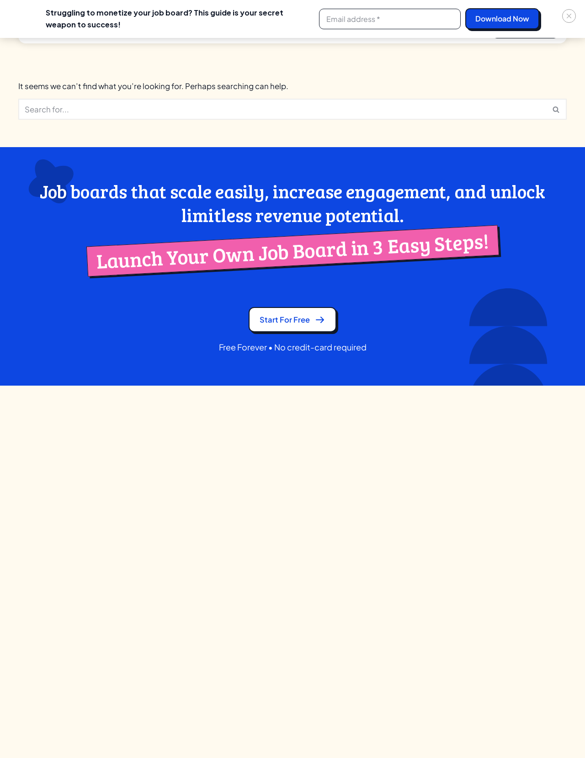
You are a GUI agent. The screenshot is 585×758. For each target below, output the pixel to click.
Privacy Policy (40, 555)
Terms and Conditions (54, 571)
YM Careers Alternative (415, 603)
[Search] (282, 110)
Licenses (145, 635)
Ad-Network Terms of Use (60, 587)
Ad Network (162, 491)
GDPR (28, 539)
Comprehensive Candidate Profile (186, 587)
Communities (288, 587)
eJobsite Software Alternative (426, 507)
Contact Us (37, 507)
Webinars (505, 555)
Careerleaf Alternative (413, 491)
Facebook (41, 623)
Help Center (510, 587)
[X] (480, 732)
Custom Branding (160, 603)
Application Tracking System (177, 539)
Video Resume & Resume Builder (184, 682)
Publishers (282, 571)
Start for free (292, 322)
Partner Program (50, 491)
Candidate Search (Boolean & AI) (184, 555)
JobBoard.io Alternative (416, 571)
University (282, 555)
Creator (278, 491)
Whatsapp (41, 645)
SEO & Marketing (158, 667)
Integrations (151, 619)
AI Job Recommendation (171, 523)
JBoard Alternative (407, 523)
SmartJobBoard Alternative (422, 587)
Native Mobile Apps (162, 651)
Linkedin (38, 666)
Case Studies (512, 539)
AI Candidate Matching (168, 507)
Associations (287, 539)
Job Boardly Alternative (415, 555)
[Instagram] (541, 732)
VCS (273, 619)
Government (286, 603)
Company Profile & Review (174, 571)
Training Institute (292, 523)
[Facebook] (521, 732)
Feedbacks (508, 571)
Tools (499, 507)
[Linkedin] (500, 732)
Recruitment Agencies (302, 507)
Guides (502, 523)
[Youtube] (561, 732)
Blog (25, 523)
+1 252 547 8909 (538, 432)
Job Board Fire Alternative (419, 539)
